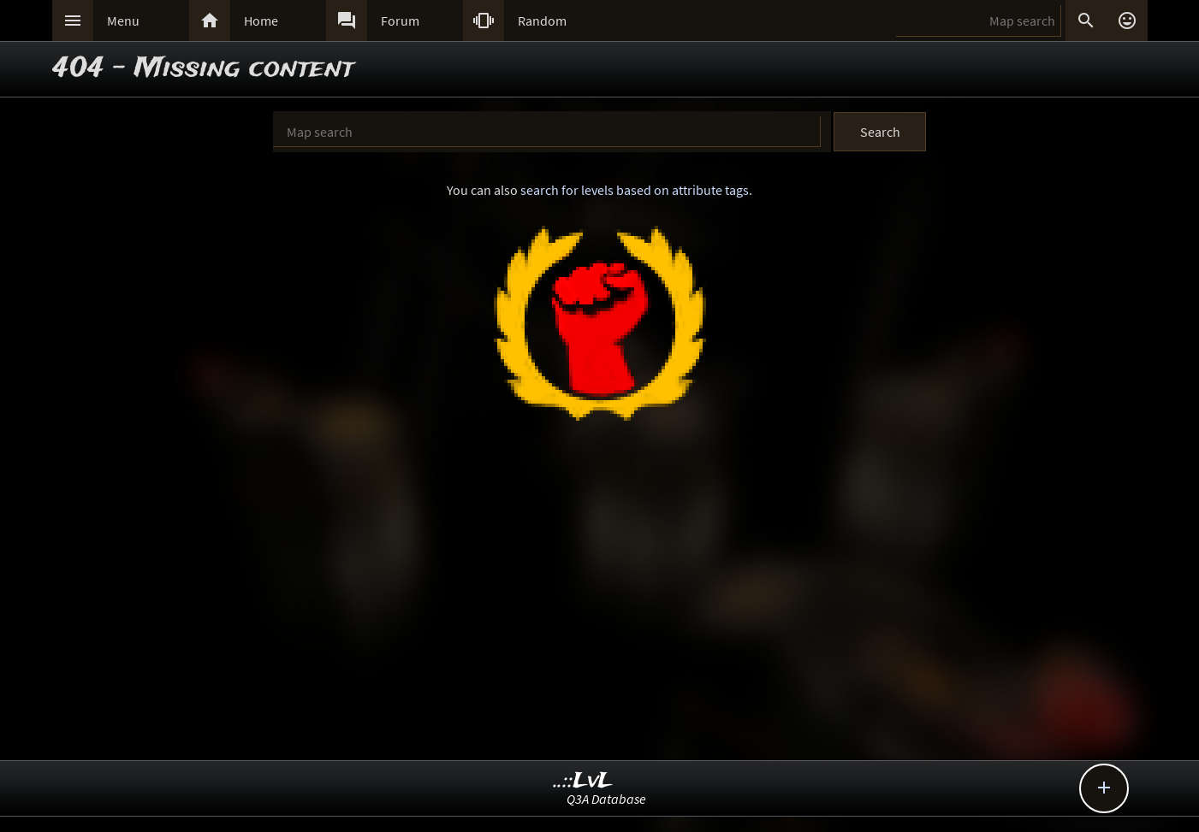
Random (542, 20)
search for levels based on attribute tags (634, 189)
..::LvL (583, 781)
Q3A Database (606, 798)
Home (261, 20)
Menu (123, 20)
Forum (400, 20)
